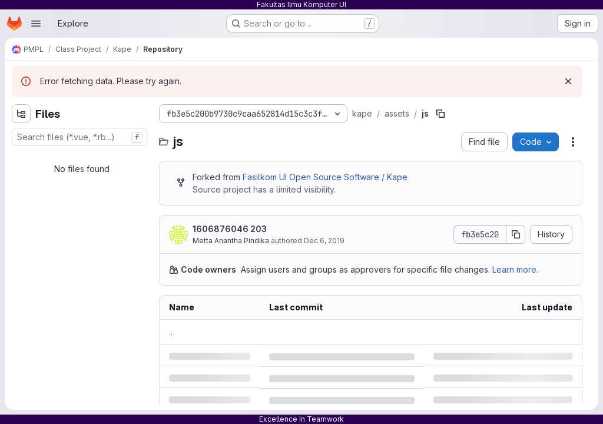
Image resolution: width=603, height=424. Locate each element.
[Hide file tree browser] (21, 113)
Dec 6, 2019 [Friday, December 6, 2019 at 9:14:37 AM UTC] (324, 240)
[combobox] (79, 137)
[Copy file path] (440, 113)
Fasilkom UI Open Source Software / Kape (325, 177)
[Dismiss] (568, 81)
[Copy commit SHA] (515, 234)
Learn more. (515, 269)
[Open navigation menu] (35, 23)
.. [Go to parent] (171, 332)
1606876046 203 (230, 229)
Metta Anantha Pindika (231, 240)
